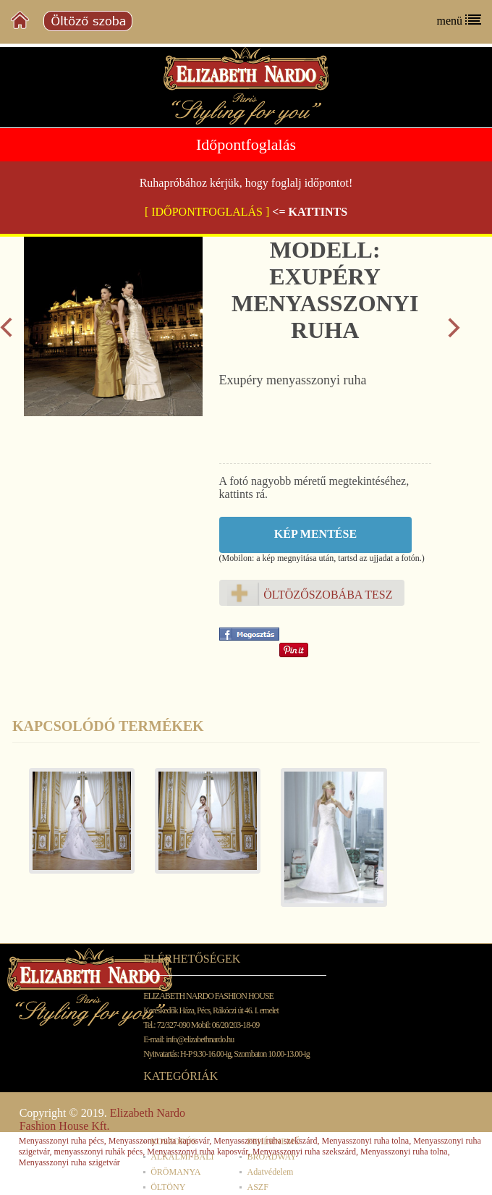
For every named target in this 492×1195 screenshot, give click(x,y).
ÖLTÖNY (167, 1187)
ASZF (257, 1187)
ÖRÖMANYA (175, 1172)
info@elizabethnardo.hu (200, 1039)
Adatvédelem (270, 1172)
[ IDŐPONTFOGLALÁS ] (207, 212)
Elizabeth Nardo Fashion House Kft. (102, 1119)
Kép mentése (315, 534)
